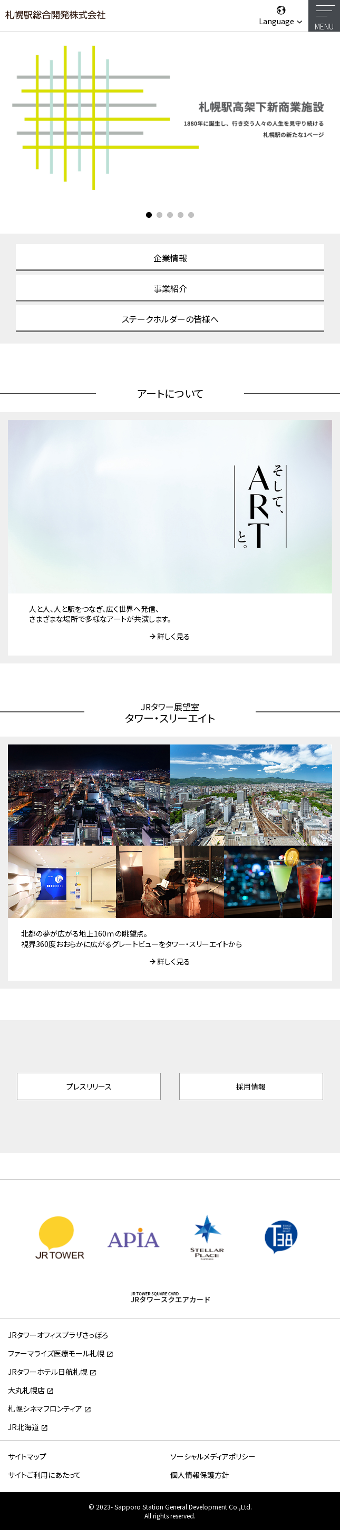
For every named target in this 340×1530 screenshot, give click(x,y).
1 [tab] (149, 215)
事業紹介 (170, 288)
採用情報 (251, 1086)
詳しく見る (173, 636)
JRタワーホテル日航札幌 (48, 1371)
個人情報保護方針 (199, 1474)
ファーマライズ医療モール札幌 (56, 1353)
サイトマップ (27, 1456)
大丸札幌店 (26, 1390)
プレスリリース (89, 1086)
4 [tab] (181, 215)
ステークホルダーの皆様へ (170, 319)
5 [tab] (191, 215)
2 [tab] (159, 215)
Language (281, 15)
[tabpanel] (170, 117)
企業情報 (170, 257)
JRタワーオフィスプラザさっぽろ (58, 1335)
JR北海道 (23, 1427)
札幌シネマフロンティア (45, 1408)
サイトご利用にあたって (44, 1474)
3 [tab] (170, 215)
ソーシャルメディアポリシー (213, 1456)
